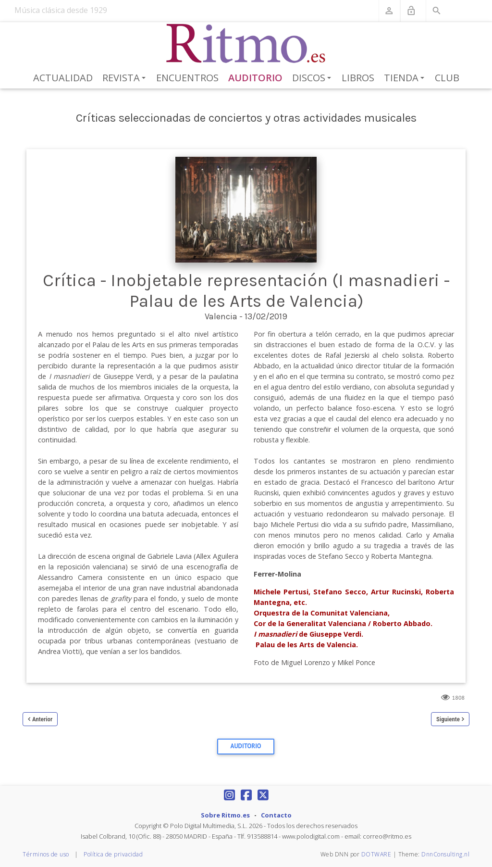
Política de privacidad (113, 854)
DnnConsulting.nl (445, 854)
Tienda (406, 78)
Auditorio (255, 77)
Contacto (276, 815)
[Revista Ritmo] (246, 43)
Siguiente (448, 719)
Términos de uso (46, 854)
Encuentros (187, 77)
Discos (313, 78)
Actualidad (63, 77)
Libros (358, 77)
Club (447, 77)
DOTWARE (376, 854)
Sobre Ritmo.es (225, 815)
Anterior (42, 719)
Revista (125, 78)
